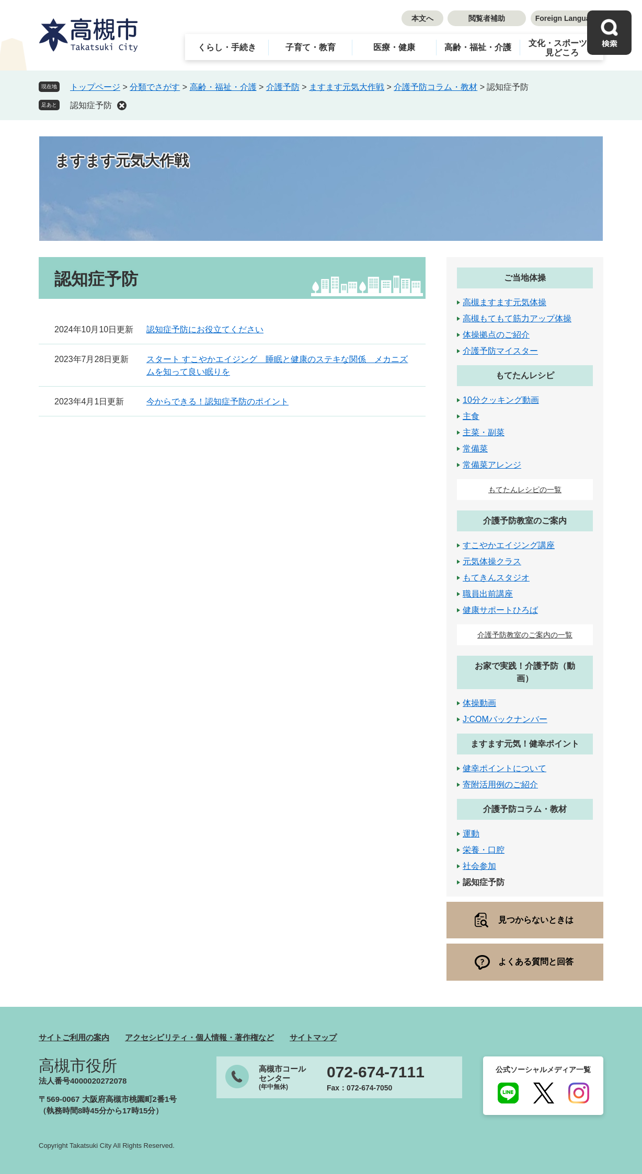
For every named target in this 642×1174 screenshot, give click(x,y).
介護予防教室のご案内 (525, 520)
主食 (471, 416)
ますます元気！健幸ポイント (525, 743)
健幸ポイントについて (504, 768)
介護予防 (283, 87)
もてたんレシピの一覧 (524, 489)
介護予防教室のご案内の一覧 (524, 635)
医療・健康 (394, 47)
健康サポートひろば (500, 610)
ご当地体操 (525, 277)
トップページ (95, 87)
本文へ (422, 18)
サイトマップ (313, 1037)
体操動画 (479, 703)
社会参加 (479, 866)
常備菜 (475, 448)
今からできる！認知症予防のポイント (217, 401)
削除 (122, 105)
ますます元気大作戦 (346, 87)
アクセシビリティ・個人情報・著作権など (199, 1037)
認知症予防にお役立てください (204, 329)
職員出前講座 (488, 593)
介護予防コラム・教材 (435, 87)
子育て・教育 (310, 47)
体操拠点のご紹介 (496, 334)
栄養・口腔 (484, 849)
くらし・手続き (227, 47)
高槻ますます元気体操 (504, 302)
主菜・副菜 (484, 432)
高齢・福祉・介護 (477, 47)
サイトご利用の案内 (74, 1037)
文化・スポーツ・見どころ (562, 48)
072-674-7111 (376, 1072)
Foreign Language (567, 18)
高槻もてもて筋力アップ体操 (517, 318)
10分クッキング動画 (501, 400)
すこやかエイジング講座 (509, 545)
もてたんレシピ (525, 375)
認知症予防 (91, 105)
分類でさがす (155, 87)
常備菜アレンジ (492, 464)
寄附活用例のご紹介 (500, 784)
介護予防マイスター (500, 350)
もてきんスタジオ (496, 577)
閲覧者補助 (486, 18)
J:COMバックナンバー (505, 719)
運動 (471, 833)
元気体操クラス (492, 561)
